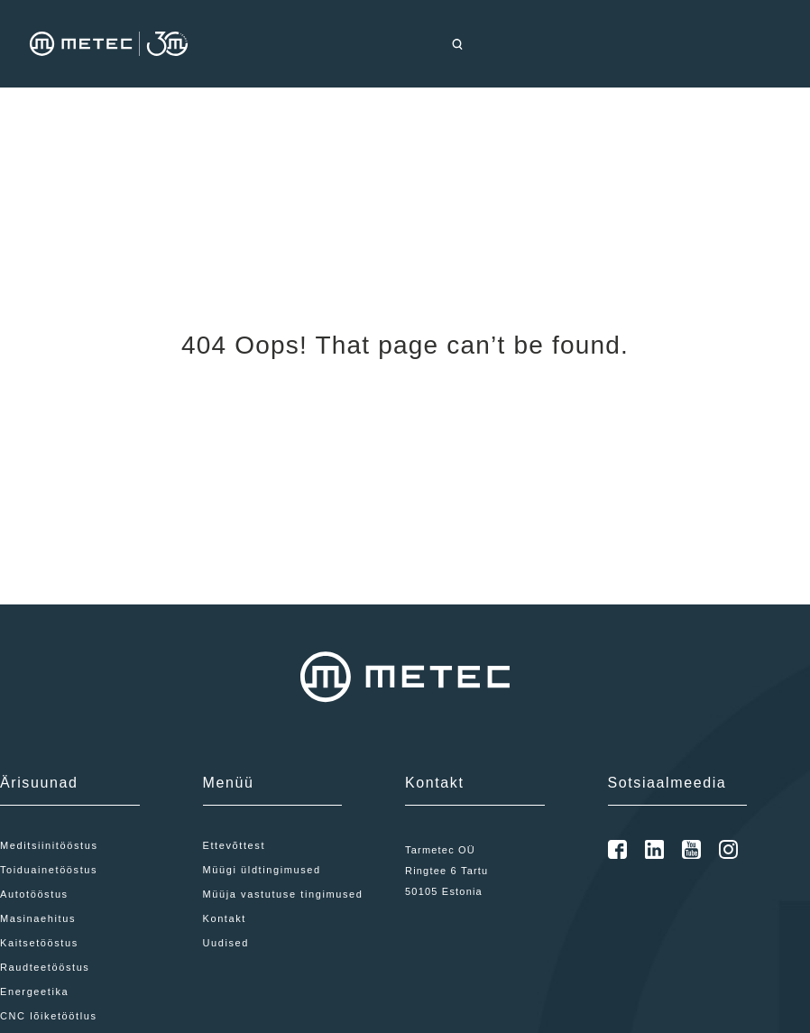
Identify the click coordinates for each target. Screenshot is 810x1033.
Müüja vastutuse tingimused (283, 894)
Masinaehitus (38, 918)
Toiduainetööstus (48, 869)
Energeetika (34, 991)
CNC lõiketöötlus (48, 1015)
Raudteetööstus (44, 967)
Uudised (226, 942)
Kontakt (225, 918)
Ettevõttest (234, 845)
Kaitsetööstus (39, 942)
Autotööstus (34, 894)
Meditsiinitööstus (49, 845)
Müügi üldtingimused (262, 869)
